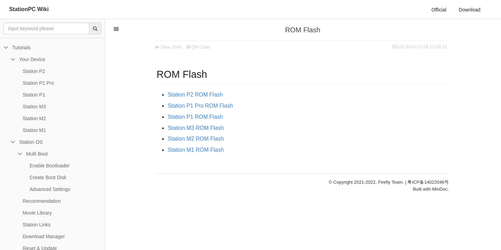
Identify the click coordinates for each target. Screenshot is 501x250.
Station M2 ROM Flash (196, 139)
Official (438, 9)
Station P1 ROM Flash (195, 117)
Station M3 (34, 106)
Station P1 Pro (38, 83)
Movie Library (37, 213)
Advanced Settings (50, 189)
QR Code (198, 47)
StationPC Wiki (29, 9)
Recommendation (42, 201)
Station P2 (34, 71)
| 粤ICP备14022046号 (427, 182)
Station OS (31, 142)
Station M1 (34, 130)
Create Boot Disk (48, 177)
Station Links (36, 224)
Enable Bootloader (50, 165)
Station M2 (34, 118)
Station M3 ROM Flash (196, 128)
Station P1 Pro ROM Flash (200, 106)
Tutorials (21, 47)
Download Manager (44, 236)
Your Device (32, 59)
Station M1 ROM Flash (196, 150)
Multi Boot (37, 154)
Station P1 (34, 95)
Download (469, 9)
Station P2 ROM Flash (195, 95)
